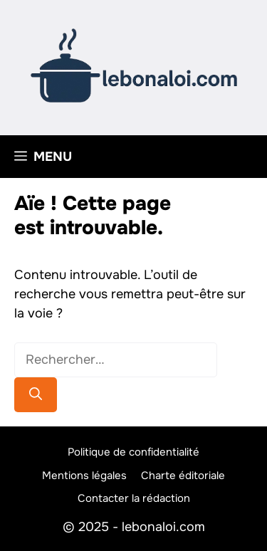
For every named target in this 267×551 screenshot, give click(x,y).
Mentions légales (84, 475)
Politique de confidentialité (133, 452)
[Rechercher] (35, 394)
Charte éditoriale (183, 475)
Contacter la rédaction (134, 498)
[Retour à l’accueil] (134, 65)
